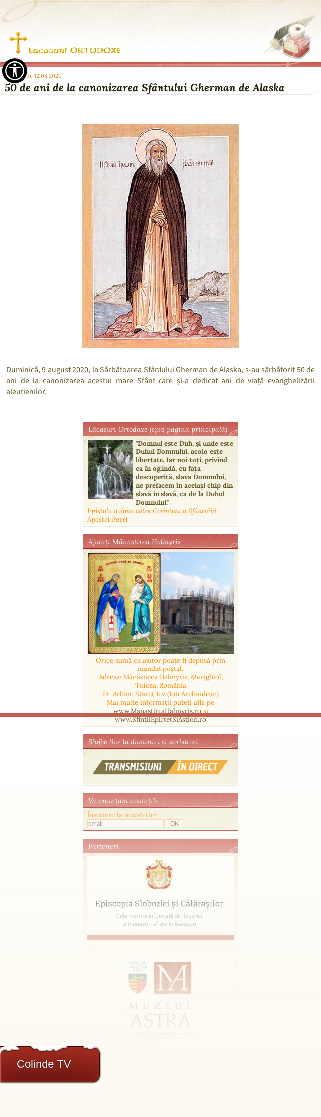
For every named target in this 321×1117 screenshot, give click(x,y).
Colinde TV (44, 1064)
